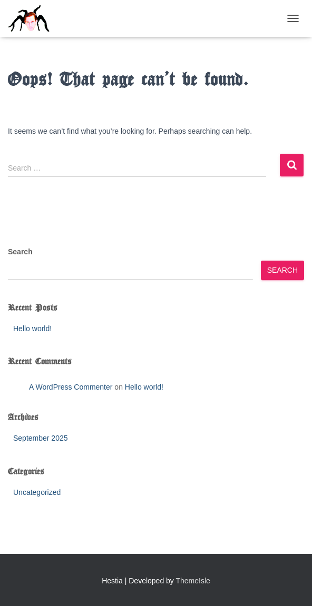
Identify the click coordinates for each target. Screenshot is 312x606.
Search (20, 251)
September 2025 (40, 438)
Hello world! (32, 328)
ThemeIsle (193, 581)
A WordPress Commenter (70, 387)
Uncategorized (37, 492)
